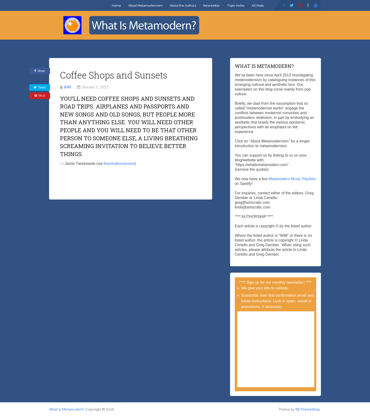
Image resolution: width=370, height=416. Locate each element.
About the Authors (183, 5)
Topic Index (236, 5)
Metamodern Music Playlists (292, 179)
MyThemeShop (308, 409)
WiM (67, 87)
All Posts (258, 5)
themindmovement (119, 164)
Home (116, 5)
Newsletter (211, 5)
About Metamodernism (145, 5)
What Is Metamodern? (66, 409)
